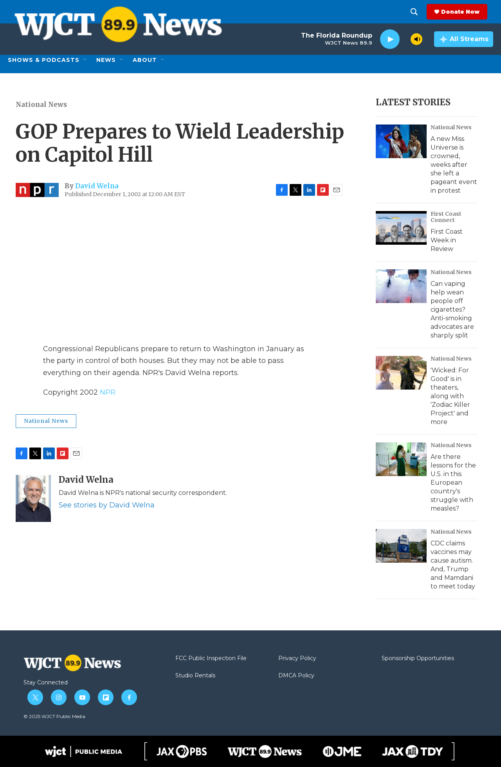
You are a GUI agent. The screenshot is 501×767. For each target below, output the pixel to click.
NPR (107, 392)
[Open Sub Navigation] (85, 60)
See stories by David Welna (107, 505)
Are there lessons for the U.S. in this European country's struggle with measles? (453, 482)
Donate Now (466, 12)
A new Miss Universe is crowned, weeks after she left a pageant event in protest (454, 164)
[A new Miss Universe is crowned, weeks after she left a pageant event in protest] (401, 141)
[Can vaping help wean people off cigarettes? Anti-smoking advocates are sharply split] (401, 286)
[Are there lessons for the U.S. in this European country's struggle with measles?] (401, 459)
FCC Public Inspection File (211, 658)
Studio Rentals (195, 676)
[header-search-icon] (420, 11)
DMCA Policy (296, 676)
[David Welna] (33, 498)
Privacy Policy (297, 658)
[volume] (416, 39)
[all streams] (463, 39)
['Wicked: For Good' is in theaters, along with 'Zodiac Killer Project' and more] (401, 373)
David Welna (97, 186)
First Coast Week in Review (447, 240)
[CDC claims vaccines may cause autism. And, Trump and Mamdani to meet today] (401, 546)
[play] (390, 39)
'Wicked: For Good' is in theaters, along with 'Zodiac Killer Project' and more (450, 396)
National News (41, 104)
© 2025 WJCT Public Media (54, 716)
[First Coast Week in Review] (401, 228)
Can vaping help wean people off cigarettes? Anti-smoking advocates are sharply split (452, 309)
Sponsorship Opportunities (418, 658)
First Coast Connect (446, 217)
